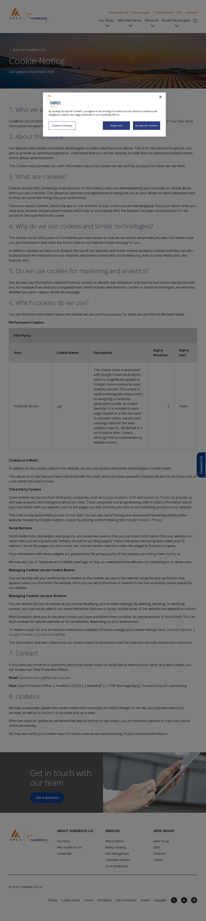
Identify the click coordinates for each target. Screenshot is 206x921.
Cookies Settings (62, 125)
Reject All (116, 125)
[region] (104, 114)
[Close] (160, 97)
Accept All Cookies (146, 125)
